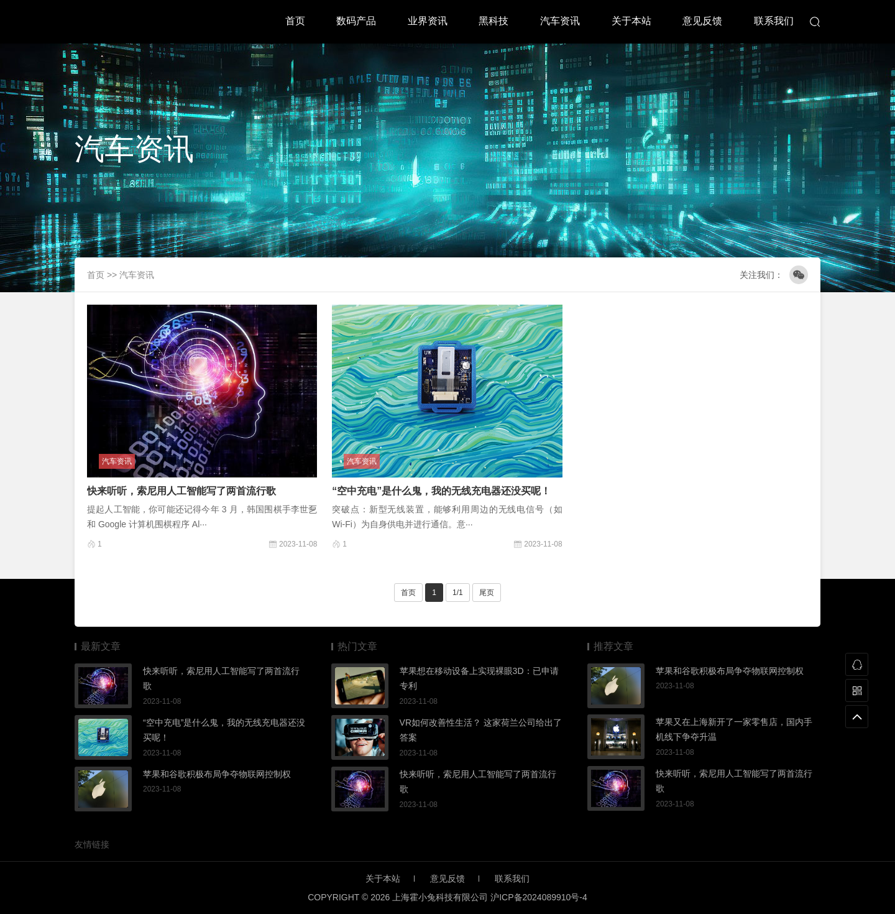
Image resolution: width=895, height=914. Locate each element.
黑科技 (493, 21)
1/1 (457, 592)
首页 (295, 21)
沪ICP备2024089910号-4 (538, 897)
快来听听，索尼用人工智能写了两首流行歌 (181, 491)
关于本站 (631, 21)
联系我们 (774, 21)
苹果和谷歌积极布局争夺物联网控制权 (217, 774)
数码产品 (356, 21)
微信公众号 (798, 274)
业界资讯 (428, 21)
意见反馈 (702, 21)
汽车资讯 (560, 21)
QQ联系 (857, 664)
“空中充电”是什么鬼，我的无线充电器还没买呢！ (441, 491)
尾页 (486, 592)
